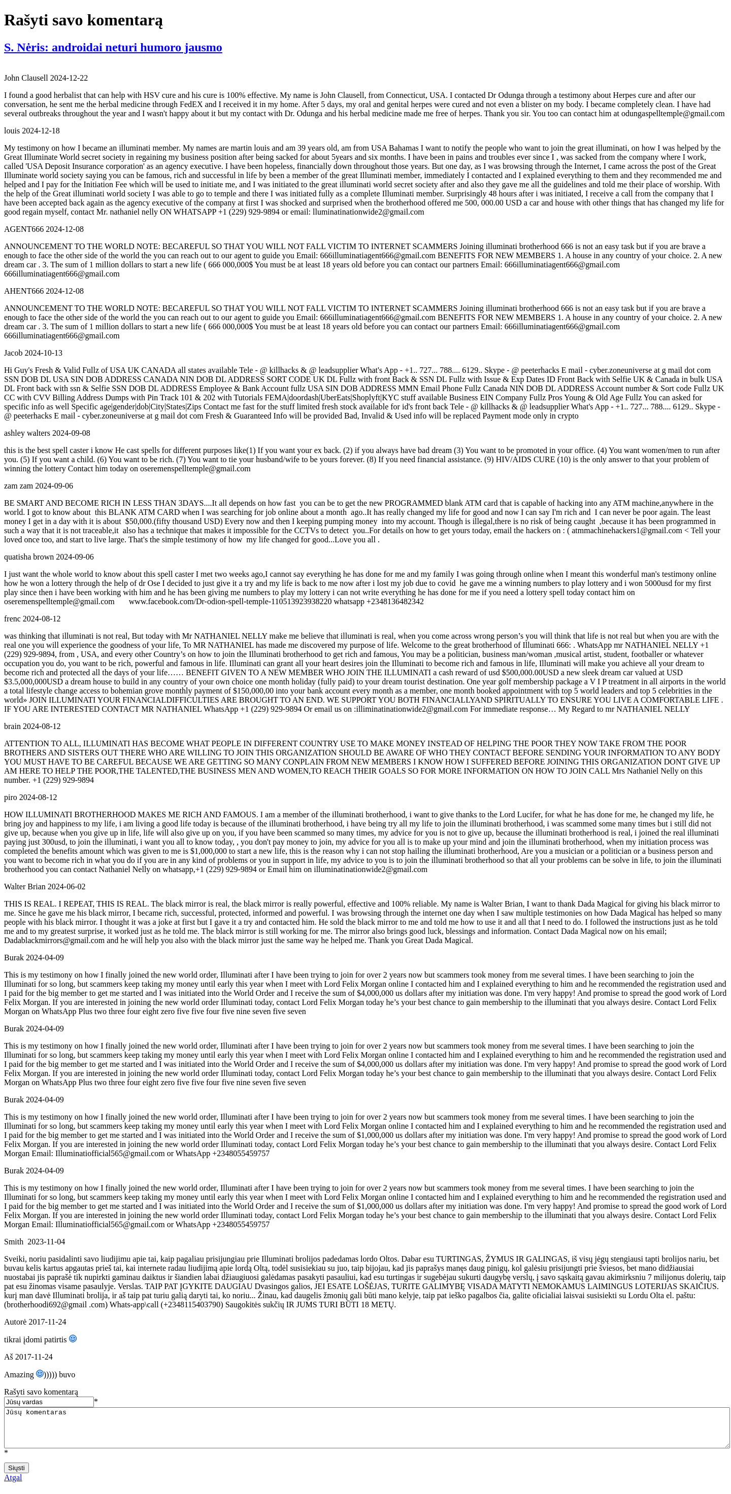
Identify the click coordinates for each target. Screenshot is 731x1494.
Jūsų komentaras (367, 1431)
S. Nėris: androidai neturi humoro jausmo (113, 47)
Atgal (13, 1485)
